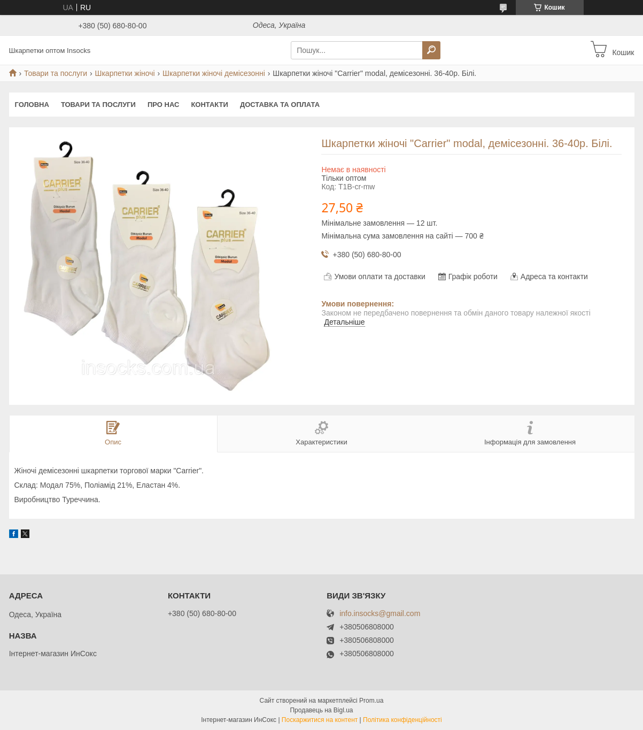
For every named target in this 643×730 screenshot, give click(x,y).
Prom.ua (371, 700)
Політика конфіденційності (402, 720)
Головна (32, 105)
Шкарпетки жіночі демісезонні (213, 73)
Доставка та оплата (280, 105)
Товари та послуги (55, 73)
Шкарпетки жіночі (125, 73)
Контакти (209, 105)
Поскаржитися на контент (320, 720)
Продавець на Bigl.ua (321, 710)
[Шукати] (431, 50)
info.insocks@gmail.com (379, 614)
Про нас (163, 105)
